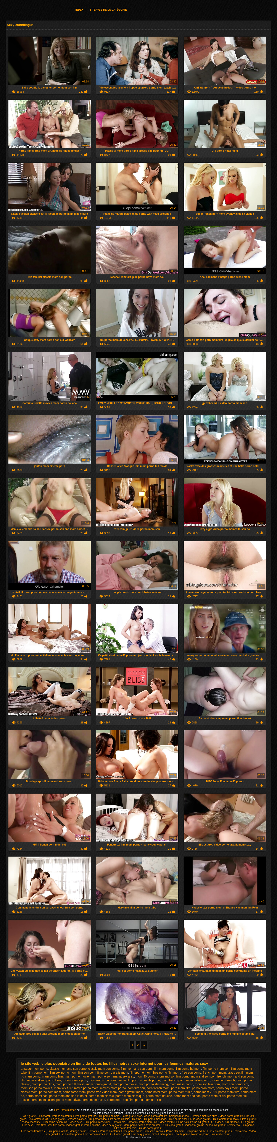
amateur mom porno (34, 1068)
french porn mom (214, 1072)
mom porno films (43, 1084)
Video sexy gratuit (112, 1125)
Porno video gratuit (199, 1119)
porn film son (136, 1088)
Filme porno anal (177, 1119)
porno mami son (36, 1096)
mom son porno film (234, 1084)
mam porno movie (76, 1076)
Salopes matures (179, 1116)
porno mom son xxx (148, 1100)
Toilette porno (182, 1134)
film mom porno (163, 1068)
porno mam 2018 (205, 1092)
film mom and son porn (136, 1068)
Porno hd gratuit (199, 1122)
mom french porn (173, 1080)
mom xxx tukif (63, 1088)
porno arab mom (203, 1088)
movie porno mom (86, 1088)
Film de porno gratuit (150, 1128)
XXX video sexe (73, 1122)
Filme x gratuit (248, 1119)
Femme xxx (233, 1125)
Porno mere (118, 1122)
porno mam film (228, 1092)
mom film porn (128, 1080)
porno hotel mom (156, 1092)
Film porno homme (109, 1116)
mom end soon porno (103, 1080)
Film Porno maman (65, 1109)
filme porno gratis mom (112, 1072)
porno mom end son (187, 1096)
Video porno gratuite (156, 1116)
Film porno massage (154, 1119)
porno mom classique (129, 1096)
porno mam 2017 (180, 1092)
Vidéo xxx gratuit (215, 1125)
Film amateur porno (70, 1134)
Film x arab (44, 1116)
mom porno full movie (70, 1084)
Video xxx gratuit (195, 1125)
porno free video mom (102, 1092)
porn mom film (180, 1088)
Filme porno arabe (131, 1131)
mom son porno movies (36, 1088)
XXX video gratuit (55, 1119)
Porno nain (182, 1122)
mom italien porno (198, 1080)
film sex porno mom (63, 1072)
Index (79, 9)
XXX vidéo (217, 1122)
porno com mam (50, 1092)
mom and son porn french (208, 1076)
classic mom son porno (103, 1068)
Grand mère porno (162, 1134)
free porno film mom (166, 1072)
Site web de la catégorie (108, 9)
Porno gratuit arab (131, 1116)
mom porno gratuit (98, 1084)
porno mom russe (93, 1100)
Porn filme (41, 1125)
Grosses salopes (76, 1119)
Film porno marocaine (95, 1134)
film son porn (86, 1072)
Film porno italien (53, 1122)
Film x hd (136, 1119)
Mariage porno (78, 1131)
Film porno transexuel (97, 1122)
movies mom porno (113, 1088)
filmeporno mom (140, 1072)
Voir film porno (56, 1125)
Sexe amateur (36, 1119)
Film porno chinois (118, 1119)
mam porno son (100, 1076)
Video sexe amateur (149, 1125)
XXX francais (231, 1122)
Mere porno (130, 1125)
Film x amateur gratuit (219, 1131)
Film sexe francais (154, 1131)
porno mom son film (120, 1100)
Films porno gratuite (84, 1116)
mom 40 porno (145, 1076)
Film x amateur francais (225, 1119)
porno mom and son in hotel (68, 1096)
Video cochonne (31, 1122)
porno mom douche (159, 1096)
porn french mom (158, 1088)
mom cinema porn (75, 1080)
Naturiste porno (200, 1134)
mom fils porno (150, 1080)
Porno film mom (175, 1131)
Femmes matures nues (204, 1116)
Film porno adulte (196, 1131)
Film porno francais (125, 1128)
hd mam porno (30, 1076)
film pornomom (38, 1072)
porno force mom (74, 1092)
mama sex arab (123, 1076)
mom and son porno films (44, 1080)
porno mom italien (43, 1100)
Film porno (248, 1125)
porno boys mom (227, 1088)
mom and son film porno (173, 1076)
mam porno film (52, 1076)
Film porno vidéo (97, 1119)
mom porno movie (125, 1084)
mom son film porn (207, 1084)
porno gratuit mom (130, 1092)
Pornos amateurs (62, 1116)
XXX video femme (164, 1122)
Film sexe (27, 1125)
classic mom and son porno (68, 1068)
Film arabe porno (220, 1134)
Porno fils (132, 1122)
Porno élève (241, 1131)
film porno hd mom (188, 1068)
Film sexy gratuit (140, 1134)
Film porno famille (58, 1131)
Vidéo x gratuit (74, 1125)
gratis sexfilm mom (240, 1072)
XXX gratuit (29, 1116)
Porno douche (92, 1125)
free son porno (191, 1072)
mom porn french (223, 1080)
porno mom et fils (213, 1096)
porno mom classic (101, 1096)
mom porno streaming (153, 1084)
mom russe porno (181, 1084)
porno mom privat (68, 1100)
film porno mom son (216, 1068)
